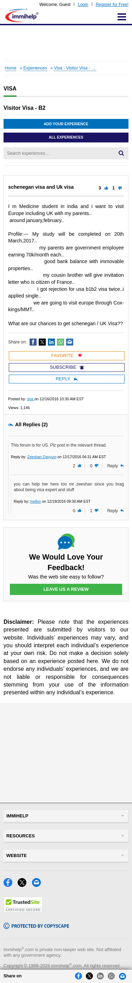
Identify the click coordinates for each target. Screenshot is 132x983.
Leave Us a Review (65, 589)
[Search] (121, 153)
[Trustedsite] (23, 911)
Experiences (35, 68)
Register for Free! (112, 4)
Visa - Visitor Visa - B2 (75, 68)
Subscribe (66, 367)
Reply (67, 378)
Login (83, 4)
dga (30, 399)
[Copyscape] (36, 927)
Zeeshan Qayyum (42, 457)
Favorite (66, 355)
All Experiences (66, 137)
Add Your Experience (66, 124)
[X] (25, 885)
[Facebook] (11, 885)
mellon (35, 501)
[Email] (38, 885)
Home (11, 68)
